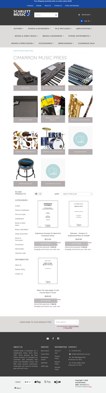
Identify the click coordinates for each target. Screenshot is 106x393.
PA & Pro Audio (63, 28)
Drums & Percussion (22, 43)
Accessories (46, 43)
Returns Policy (20, 269)
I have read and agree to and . (67, 327)
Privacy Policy (68, 328)
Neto (90, 386)
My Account (84, 15)
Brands (38, 5)
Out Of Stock (45, 244)
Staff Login (44, 366)
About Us (48, 5)
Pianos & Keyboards (39, 28)
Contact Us (58, 5)
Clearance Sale (86, 43)
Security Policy (57, 368)
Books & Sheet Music (26, 36)
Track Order (45, 354)
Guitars (19, 28)
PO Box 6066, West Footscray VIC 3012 (76, 364)
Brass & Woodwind (53, 36)
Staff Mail (44, 363)
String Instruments (79, 36)
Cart (85, 21)
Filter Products (20, 193)
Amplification (84, 28)
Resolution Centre (44, 358)
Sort (57, 194)
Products (30, 5)
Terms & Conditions (74, 326)
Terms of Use (58, 352)
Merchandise (66, 43)
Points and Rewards (72, 5)
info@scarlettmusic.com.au (79, 354)
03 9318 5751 (74, 351)
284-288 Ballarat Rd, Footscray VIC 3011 (77, 358)
